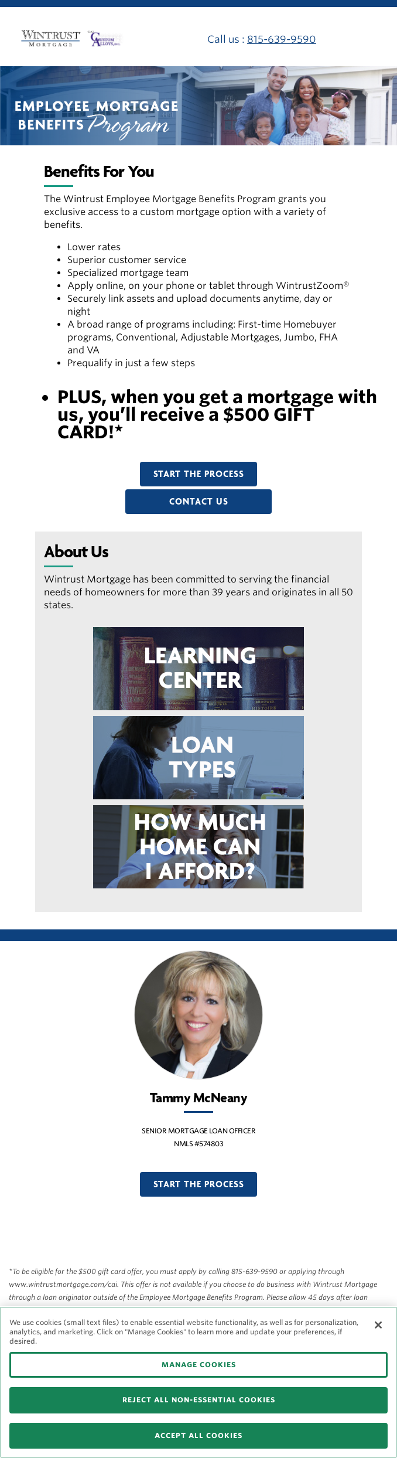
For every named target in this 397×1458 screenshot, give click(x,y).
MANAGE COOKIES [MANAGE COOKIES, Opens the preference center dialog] (199, 1364)
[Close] (378, 1325)
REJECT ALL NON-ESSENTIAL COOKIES (198, 1399)
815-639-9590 (281, 39)
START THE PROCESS (198, 474)
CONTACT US (198, 501)
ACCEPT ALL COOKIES (198, 1435)
